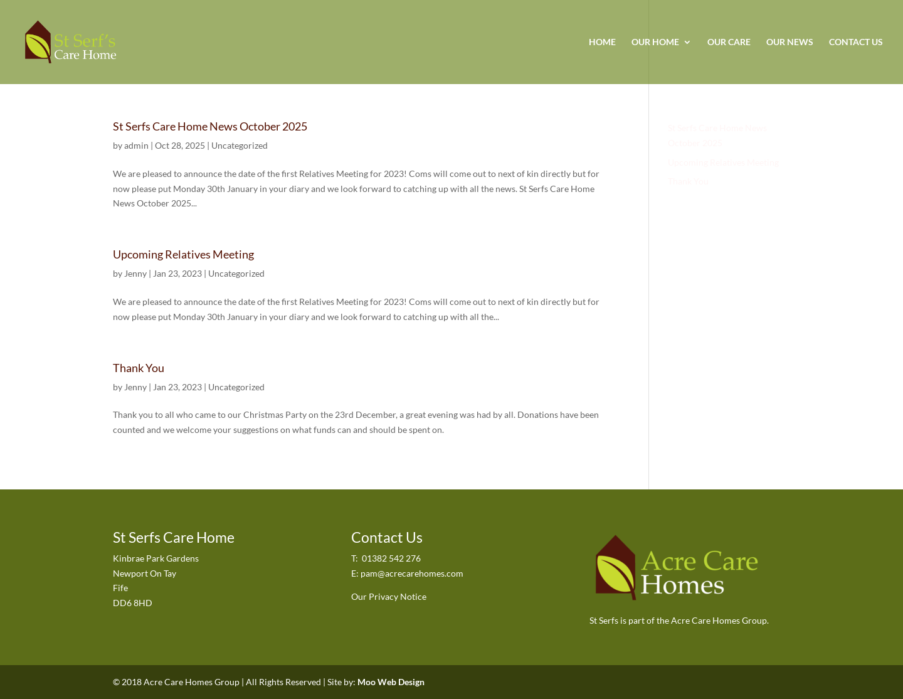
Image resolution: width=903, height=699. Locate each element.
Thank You (138, 368)
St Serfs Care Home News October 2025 (210, 126)
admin (136, 145)
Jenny (135, 273)
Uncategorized (239, 145)
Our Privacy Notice (388, 596)
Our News (789, 42)
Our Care (729, 42)
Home (602, 42)
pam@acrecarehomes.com (412, 573)
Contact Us (856, 42)
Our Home (655, 42)
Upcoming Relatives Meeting (183, 254)
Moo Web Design (391, 681)
